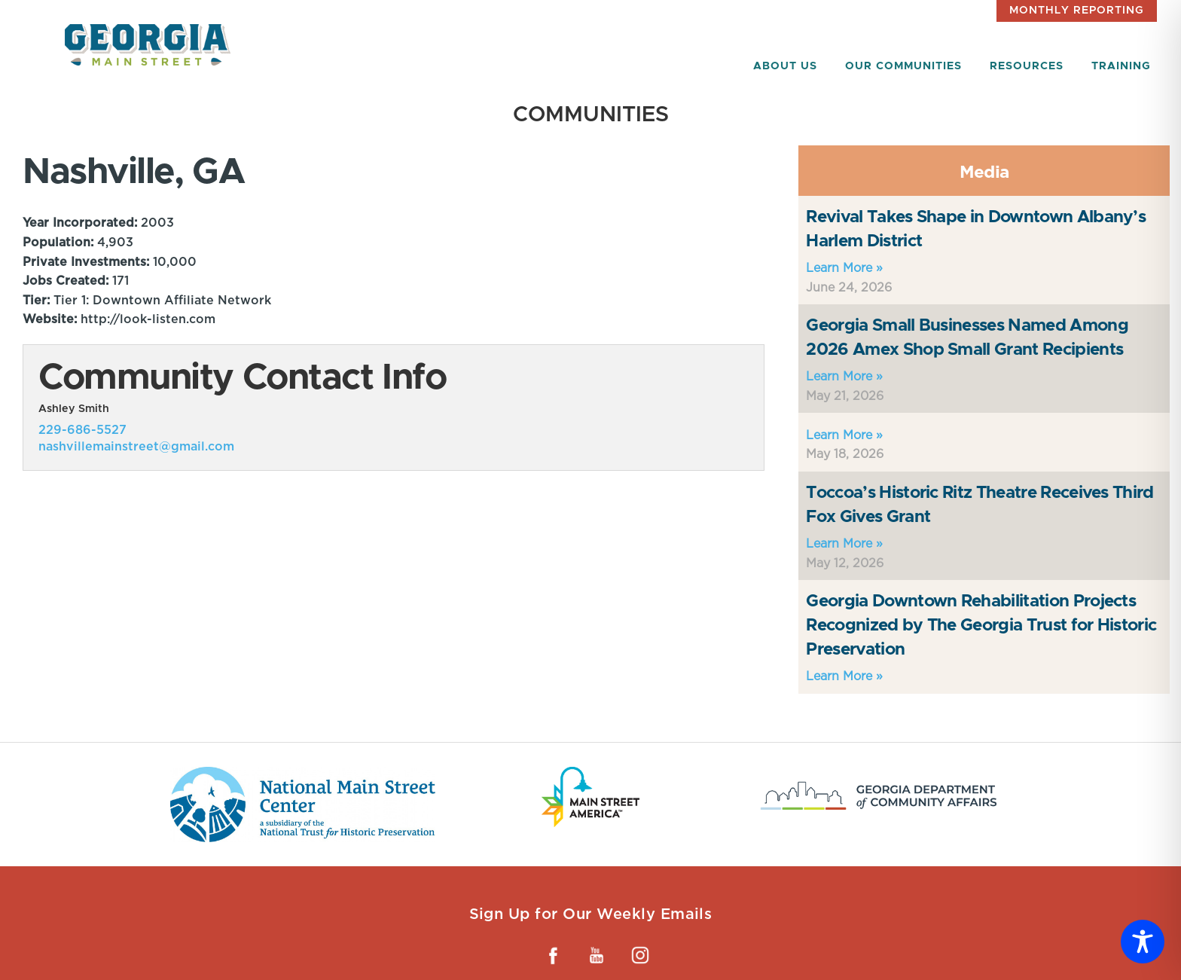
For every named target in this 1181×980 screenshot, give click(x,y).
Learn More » (844, 268)
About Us (785, 66)
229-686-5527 (82, 430)
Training (1121, 66)
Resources (1027, 66)
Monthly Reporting (1076, 10)
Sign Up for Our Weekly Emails (591, 914)
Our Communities (903, 66)
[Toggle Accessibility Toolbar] (1142, 941)
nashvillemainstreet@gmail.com (136, 446)
